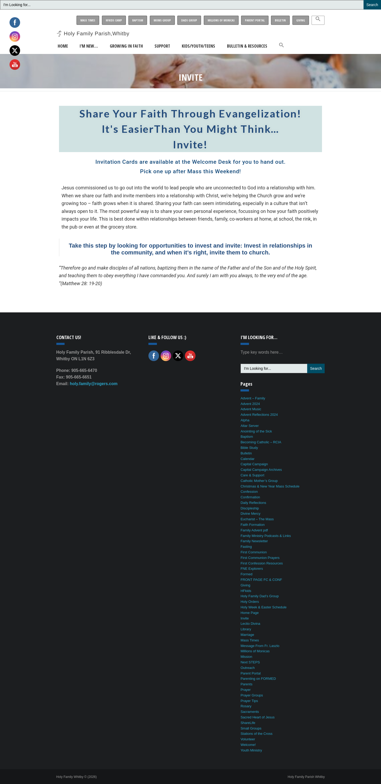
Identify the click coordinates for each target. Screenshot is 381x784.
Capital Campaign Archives (261, 470)
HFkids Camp (114, 20)
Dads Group (189, 20)
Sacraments (250, 712)
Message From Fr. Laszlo (260, 646)
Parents (246, 684)
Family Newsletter (254, 541)
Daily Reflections (253, 503)
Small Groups (251, 728)
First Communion (254, 552)
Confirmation (250, 497)
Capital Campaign (254, 464)
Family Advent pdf (254, 530)
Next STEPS (250, 662)
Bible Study (249, 448)
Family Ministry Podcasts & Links (266, 536)
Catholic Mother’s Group (259, 481)
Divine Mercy (250, 514)
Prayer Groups (252, 695)
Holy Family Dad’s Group (260, 596)
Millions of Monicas (221, 20)
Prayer (246, 690)
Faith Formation (253, 525)
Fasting (246, 547)
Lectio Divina (250, 624)
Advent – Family (253, 398)
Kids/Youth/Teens (198, 46)
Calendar (248, 459)
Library (246, 629)
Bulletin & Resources (247, 46)
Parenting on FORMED (258, 679)
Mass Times (87, 20)
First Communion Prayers (260, 558)
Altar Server (250, 426)
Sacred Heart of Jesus (258, 717)
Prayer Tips (249, 701)
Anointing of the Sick (256, 431)
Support (162, 46)
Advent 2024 (250, 404)
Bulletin (280, 20)
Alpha (245, 420)
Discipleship (250, 508)
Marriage (247, 635)
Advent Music (251, 409)
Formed (246, 574)
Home (63, 46)
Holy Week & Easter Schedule (264, 607)
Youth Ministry (251, 750)
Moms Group (162, 20)
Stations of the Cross (257, 734)
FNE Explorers (252, 569)
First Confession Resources (262, 563)
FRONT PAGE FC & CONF (261, 580)
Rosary (246, 706)
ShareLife (248, 723)
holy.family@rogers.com (93, 383)
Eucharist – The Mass (257, 519)
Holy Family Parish (306, 777)
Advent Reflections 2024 (259, 415)
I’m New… (89, 46)
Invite (245, 618)
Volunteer (248, 739)
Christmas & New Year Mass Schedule (270, 486)
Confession (249, 492)
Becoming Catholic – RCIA (261, 442)
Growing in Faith (126, 46)
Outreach (248, 668)
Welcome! (248, 745)
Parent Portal (255, 20)
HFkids (246, 591)
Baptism (137, 20)
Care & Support (252, 475)
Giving (300, 20)
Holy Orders (250, 602)
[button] (318, 20)
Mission (246, 657)
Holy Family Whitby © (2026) (76, 777)
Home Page (250, 613)
